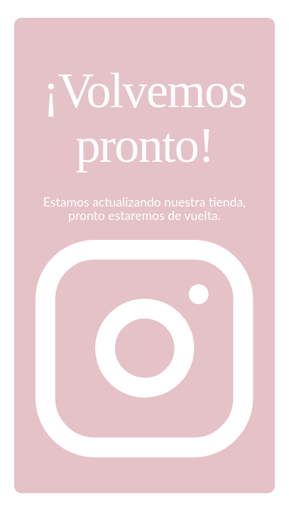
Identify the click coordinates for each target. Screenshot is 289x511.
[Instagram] (144, 462)
